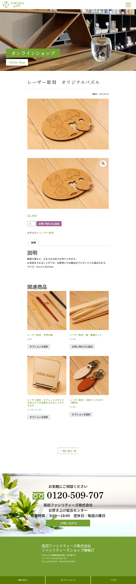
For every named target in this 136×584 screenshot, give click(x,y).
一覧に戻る (66, 451)
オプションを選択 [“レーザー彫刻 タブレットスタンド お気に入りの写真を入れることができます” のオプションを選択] (39, 417)
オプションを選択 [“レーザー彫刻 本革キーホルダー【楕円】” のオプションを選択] (81, 414)
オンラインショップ (68, 580)
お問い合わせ (22, 580)
